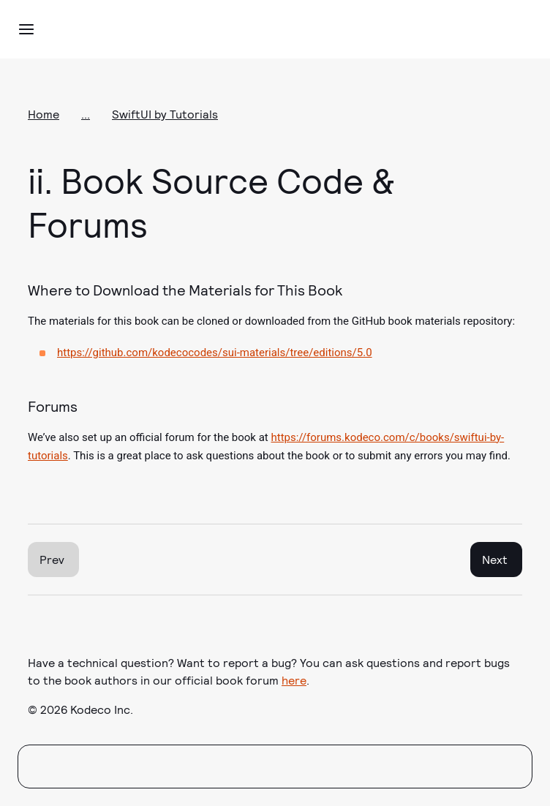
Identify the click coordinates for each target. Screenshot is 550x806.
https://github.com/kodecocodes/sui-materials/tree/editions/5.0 (214, 352)
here (294, 680)
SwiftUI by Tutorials (165, 114)
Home (43, 114)
